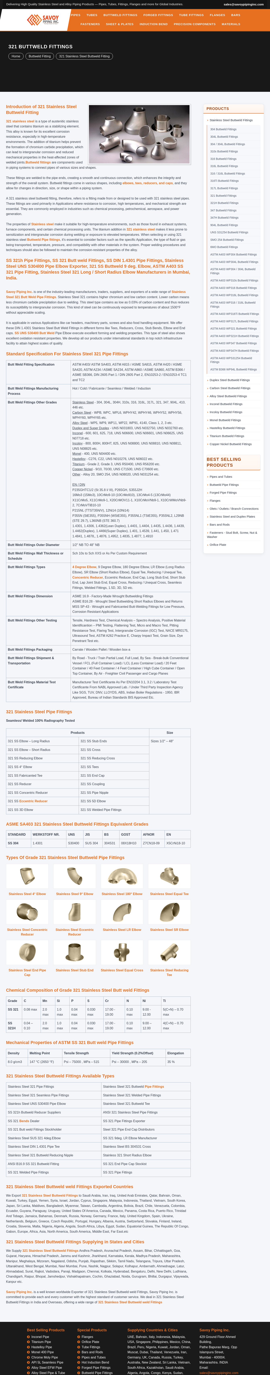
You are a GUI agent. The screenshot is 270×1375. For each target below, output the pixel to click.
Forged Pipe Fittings (223, 492)
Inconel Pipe (40, 1337)
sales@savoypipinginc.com (244, 4)
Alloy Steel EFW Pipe (46, 1367)
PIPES (75, 15)
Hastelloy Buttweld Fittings (227, 428)
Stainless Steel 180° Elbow (122, 894)
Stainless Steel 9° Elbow (74, 894)
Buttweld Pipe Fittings (224, 484)
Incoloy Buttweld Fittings (226, 412)
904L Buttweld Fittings (224, 225)
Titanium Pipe (41, 1342)
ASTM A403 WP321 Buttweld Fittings (233, 328)
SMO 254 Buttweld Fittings (227, 239)
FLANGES (217, 15)
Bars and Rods (220, 524)
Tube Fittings (91, 1347)
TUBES (92, 15)
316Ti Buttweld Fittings (224, 180)
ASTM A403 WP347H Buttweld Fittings (234, 350)
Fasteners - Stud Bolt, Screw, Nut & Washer (232, 535)
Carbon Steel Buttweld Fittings (230, 388)
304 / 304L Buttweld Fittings (227, 144)
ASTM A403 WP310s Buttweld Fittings (234, 280)
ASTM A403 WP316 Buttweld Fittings (233, 287)
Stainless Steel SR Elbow (169, 929)
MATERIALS (231, 24)
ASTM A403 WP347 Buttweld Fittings (233, 343)
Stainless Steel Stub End (75, 970)
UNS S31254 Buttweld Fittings (229, 232)
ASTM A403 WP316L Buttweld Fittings (234, 295)
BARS (235, 15)
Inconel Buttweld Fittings (226, 404)
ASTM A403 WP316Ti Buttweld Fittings (234, 313)
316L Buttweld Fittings (224, 166)
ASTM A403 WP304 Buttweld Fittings (233, 254)
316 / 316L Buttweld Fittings (227, 173)
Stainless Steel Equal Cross (122, 970)
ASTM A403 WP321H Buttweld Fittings (234, 336)
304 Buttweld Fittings (223, 129)
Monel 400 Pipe (42, 1352)
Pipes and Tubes (221, 476)
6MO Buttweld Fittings (224, 247)
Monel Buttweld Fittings (225, 420)
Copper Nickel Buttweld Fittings (231, 444)
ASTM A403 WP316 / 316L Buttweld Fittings (233, 304)
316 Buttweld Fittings (223, 158)
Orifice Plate (218, 544)
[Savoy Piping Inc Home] (43, 20)
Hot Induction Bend (95, 1362)
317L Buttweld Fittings (224, 188)
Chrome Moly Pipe (44, 1357)
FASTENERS (90, 24)
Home (16, 56)
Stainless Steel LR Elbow (122, 929)
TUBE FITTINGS (191, 15)
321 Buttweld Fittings (223, 195)
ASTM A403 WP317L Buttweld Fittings (234, 321)
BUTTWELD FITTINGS (120, 15)
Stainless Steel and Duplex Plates (232, 516)
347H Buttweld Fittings (224, 217)
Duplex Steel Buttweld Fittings (230, 380)
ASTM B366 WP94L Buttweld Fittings (233, 369)
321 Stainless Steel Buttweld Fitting (84, 56)
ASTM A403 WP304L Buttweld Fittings (234, 262)
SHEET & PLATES (120, 24)
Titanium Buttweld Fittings (227, 436)
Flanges (215, 500)
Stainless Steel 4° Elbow (27, 894)
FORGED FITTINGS (158, 15)
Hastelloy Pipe (41, 1347)
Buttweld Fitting (40, 56)
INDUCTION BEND (154, 24)
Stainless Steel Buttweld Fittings (231, 120)
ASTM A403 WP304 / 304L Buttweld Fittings (233, 271)
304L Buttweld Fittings (224, 136)
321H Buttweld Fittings (224, 203)
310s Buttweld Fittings (224, 151)
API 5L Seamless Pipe (47, 1362)
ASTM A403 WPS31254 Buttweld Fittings (231, 360)
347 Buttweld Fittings (223, 210)
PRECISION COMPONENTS (195, 24)
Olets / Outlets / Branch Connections (234, 508)
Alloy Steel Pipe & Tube (48, 1373)
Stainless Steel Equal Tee (169, 894)
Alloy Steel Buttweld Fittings (228, 396)
